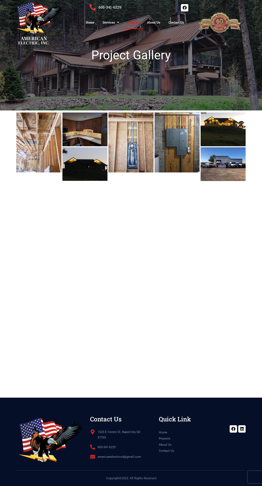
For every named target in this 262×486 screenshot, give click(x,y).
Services (111, 22)
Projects (133, 22)
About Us (153, 22)
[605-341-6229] (92, 7)
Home (90, 22)
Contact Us (176, 22)
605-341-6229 (109, 7)
